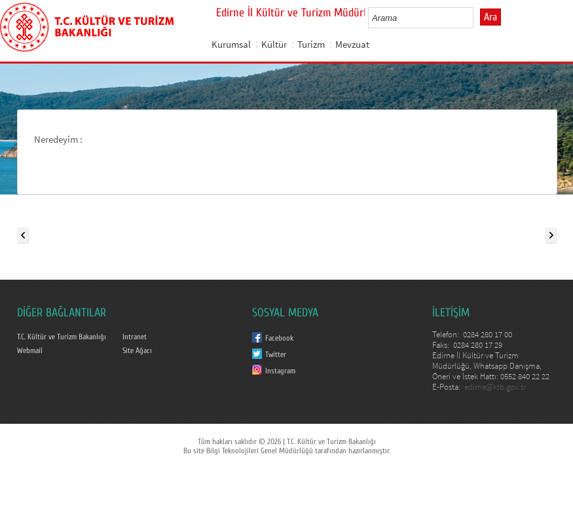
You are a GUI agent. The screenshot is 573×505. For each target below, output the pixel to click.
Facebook (279, 338)
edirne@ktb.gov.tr (495, 386)
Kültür (274, 44)
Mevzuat (352, 44)
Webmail (30, 350)
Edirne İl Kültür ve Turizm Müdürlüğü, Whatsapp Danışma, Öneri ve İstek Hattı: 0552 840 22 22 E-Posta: (490, 371)
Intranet (134, 336)
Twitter (275, 354)
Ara (490, 17)
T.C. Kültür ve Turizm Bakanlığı (61, 336)
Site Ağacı (137, 350)
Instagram (280, 370)
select (477, 17)
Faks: (441, 344)
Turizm (311, 44)
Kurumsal (231, 44)
